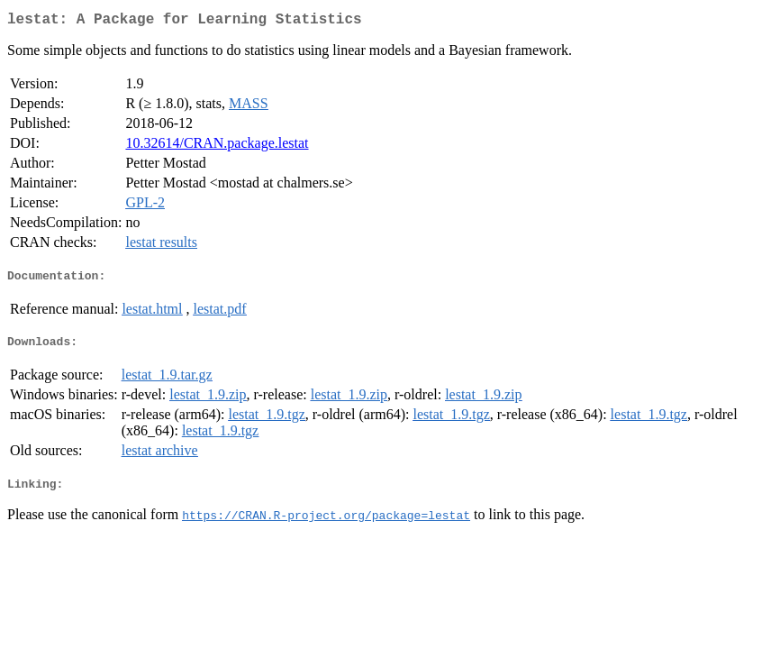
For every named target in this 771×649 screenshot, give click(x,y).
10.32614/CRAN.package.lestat (216, 146)
